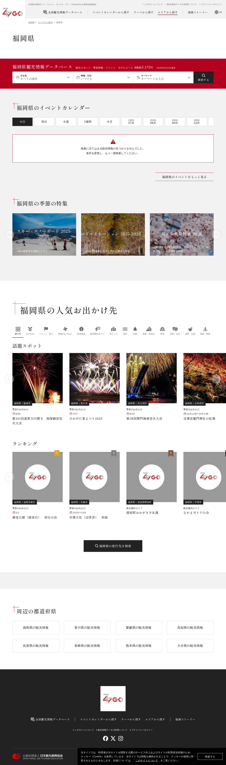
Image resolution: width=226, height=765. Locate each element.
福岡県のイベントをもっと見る (184, 177)
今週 (66, 121)
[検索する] (203, 77)
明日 (44, 121)
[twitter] (113, 738)
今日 (22, 121)
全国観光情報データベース (62, 12)
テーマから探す (144, 12)
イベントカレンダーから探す (111, 12)
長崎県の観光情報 (87, 645)
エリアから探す (168, 12)
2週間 (88, 121)
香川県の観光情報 (87, 627)
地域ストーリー (198, 12)
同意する (210, 756)
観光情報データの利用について (182, 4)
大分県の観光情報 (190, 645)
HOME (31, 22)
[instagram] (120, 738)
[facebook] (105, 738)
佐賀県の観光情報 (36, 645)
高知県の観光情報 (190, 627)
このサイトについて (146, 760)
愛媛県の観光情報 (139, 627)
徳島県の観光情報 (36, 627)
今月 (109, 121)
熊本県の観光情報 (139, 645)
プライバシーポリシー (211, 4)
